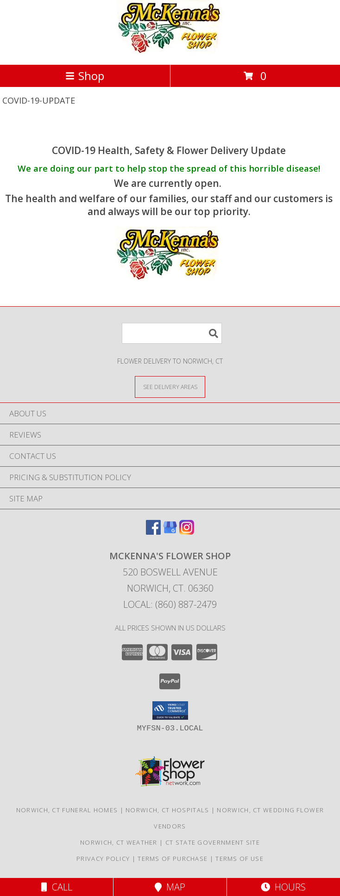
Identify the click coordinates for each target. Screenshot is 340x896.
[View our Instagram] (186, 531)
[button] (170, 710)
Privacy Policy (103, 858)
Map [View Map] (170, 887)
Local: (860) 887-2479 (170, 604)
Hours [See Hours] (283, 887)
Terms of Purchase (173, 858)
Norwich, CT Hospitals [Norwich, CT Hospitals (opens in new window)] (167, 810)
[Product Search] (172, 333)
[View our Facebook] (153, 531)
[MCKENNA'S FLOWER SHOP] (170, 51)
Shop (84, 75)
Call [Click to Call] (56, 887)
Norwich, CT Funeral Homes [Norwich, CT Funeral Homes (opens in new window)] (67, 810)
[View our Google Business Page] (170, 531)
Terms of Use (239, 858)
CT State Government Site (212, 842)
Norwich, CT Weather (118, 842)
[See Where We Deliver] (170, 386)
